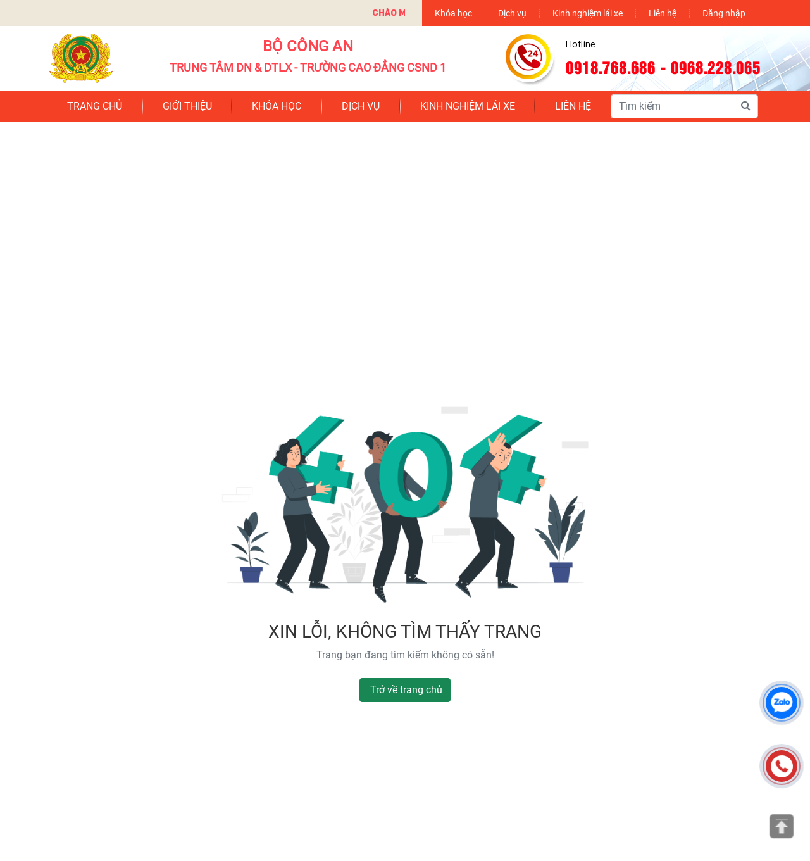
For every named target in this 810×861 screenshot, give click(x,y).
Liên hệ (662, 13)
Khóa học (453, 13)
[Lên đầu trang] (781, 826)
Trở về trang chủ (406, 690)
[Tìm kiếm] (745, 105)
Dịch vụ (512, 13)
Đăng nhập (723, 13)
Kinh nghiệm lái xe (587, 13)
